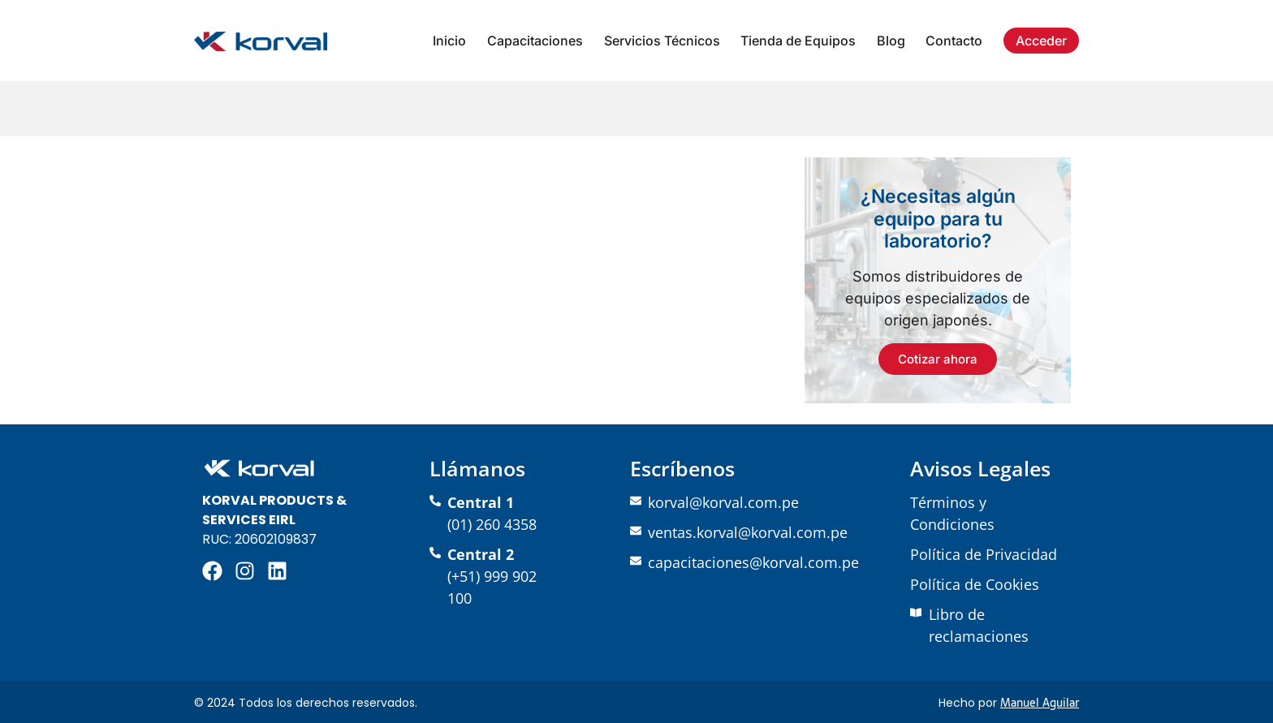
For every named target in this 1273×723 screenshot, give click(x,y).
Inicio (449, 40)
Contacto (954, 40)
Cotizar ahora (937, 359)
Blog (891, 40)
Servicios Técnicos (662, 40)
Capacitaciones (535, 40)
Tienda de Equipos (798, 40)
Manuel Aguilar (1039, 703)
